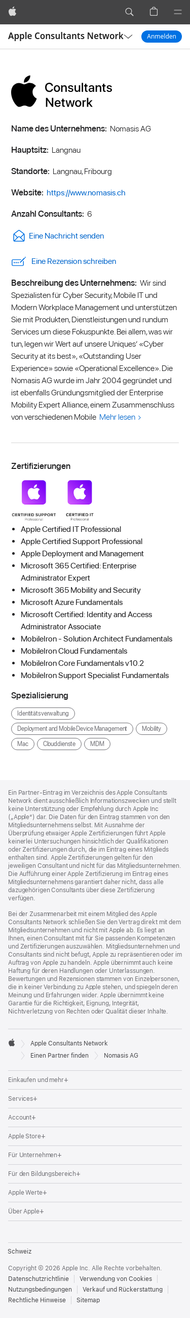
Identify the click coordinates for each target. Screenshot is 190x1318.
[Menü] (178, 12)
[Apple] (12, 12)
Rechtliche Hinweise (37, 1300)
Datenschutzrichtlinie (38, 1278)
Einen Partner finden (59, 1055)
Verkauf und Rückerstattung (123, 1289)
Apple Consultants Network (66, 35)
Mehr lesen (117, 417)
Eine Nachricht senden (57, 235)
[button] (129, 12)
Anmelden (161, 36)
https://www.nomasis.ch (86, 192)
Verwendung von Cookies (116, 1278)
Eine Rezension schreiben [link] (63, 261)
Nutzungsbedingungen (40, 1289)
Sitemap (88, 1300)
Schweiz (19, 1251)
